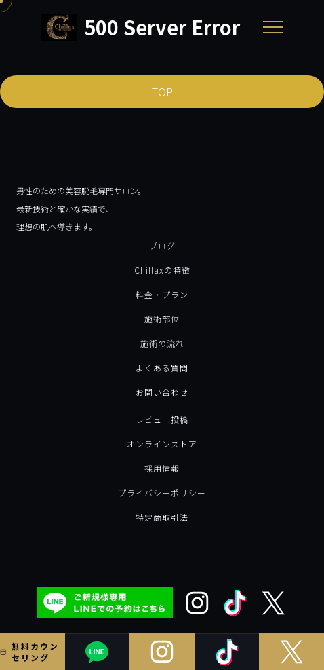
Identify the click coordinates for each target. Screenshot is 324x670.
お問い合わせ (162, 392)
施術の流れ (162, 343)
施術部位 (162, 318)
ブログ (162, 245)
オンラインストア (162, 443)
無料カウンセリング (29, 651)
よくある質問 (162, 367)
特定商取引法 (162, 517)
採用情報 (162, 468)
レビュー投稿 (162, 419)
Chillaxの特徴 (162, 270)
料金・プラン (162, 294)
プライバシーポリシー (162, 492)
